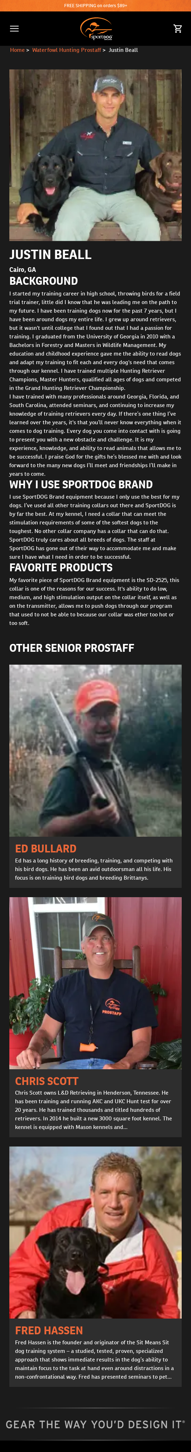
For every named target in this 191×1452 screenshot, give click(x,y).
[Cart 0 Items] (178, 28)
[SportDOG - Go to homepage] (96, 28)
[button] (14, 28)
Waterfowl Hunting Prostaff (66, 50)
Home (17, 50)
